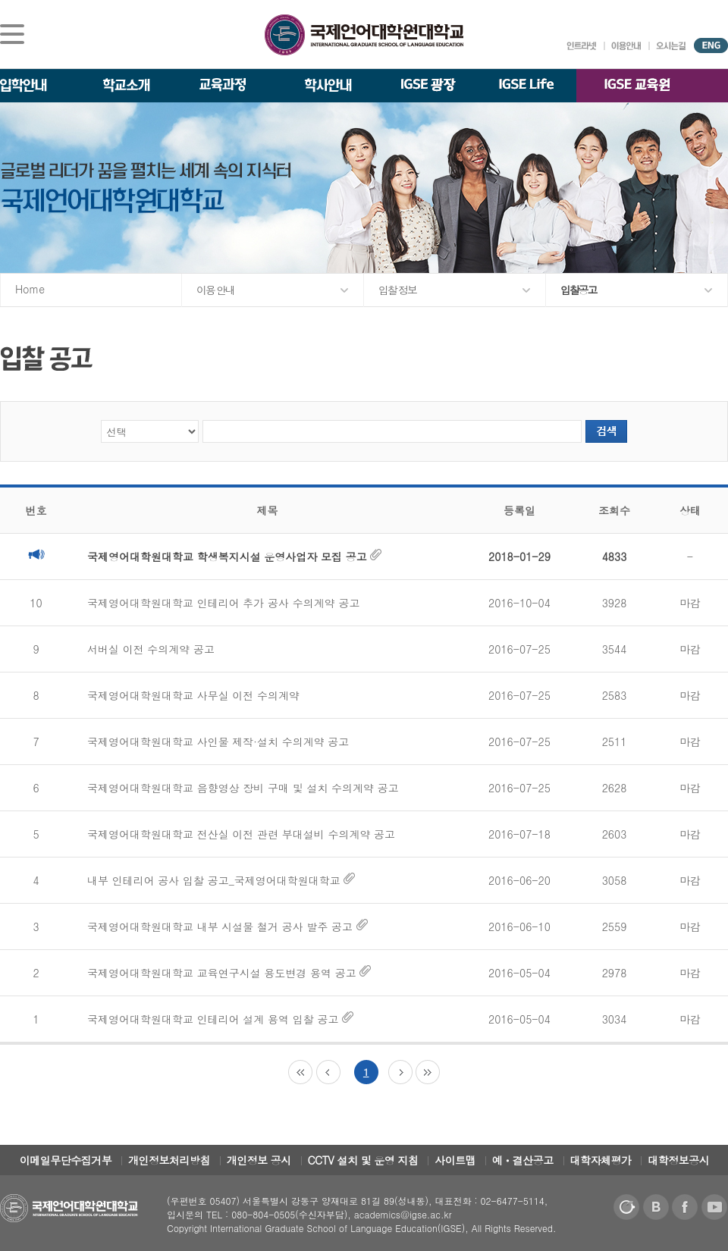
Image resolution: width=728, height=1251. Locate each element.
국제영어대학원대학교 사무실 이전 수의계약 (193, 695)
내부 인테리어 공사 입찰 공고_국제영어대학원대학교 (221, 880)
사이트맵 (455, 1160)
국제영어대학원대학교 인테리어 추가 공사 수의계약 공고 (223, 602)
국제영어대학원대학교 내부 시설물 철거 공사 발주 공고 (227, 926)
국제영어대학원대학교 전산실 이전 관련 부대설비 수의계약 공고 (241, 834)
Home (30, 288)
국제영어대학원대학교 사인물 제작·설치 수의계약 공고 (218, 741)
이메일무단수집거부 (66, 1160)
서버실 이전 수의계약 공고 (151, 649)
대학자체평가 (601, 1160)
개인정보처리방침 (169, 1160)
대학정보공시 (678, 1160)
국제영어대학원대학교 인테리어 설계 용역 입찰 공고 (220, 1019)
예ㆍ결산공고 (523, 1160)
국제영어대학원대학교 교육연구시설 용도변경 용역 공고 (229, 972)
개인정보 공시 (259, 1160)
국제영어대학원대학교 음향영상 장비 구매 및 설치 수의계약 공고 (243, 787)
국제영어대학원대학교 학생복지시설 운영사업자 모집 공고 (234, 556)
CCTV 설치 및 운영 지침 (363, 1160)
